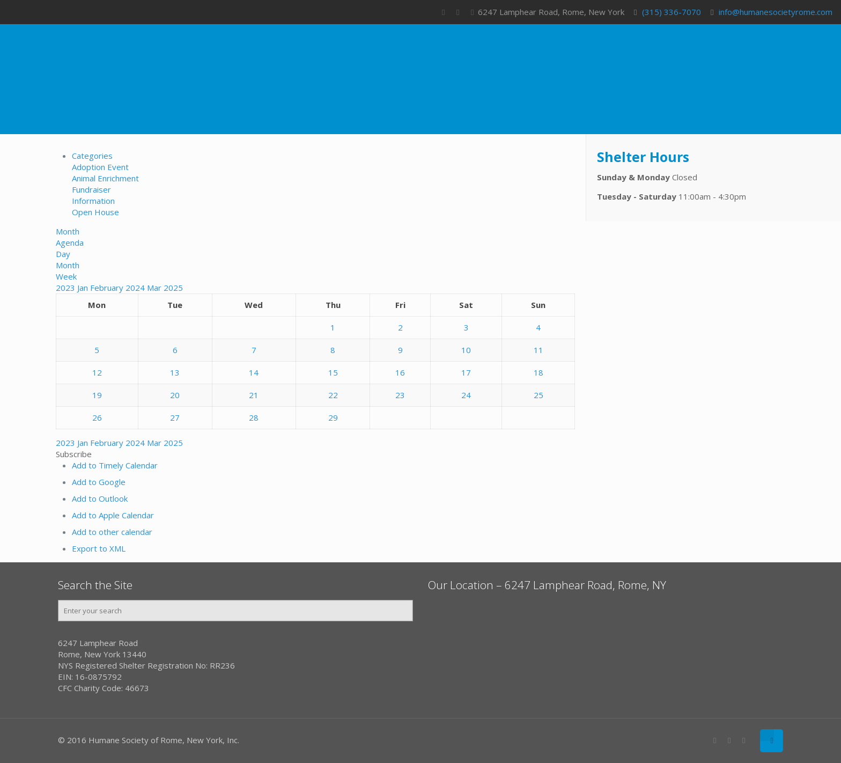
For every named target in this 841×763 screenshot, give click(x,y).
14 (254, 372)
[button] (74, 454)
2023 (66, 287)
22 (333, 395)
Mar (155, 287)
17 (466, 372)
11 (538, 349)
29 (333, 417)
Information (93, 200)
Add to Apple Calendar (113, 515)
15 (333, 372)
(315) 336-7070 (671, 11)
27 (175, 417)
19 (97, 395)
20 (175, 395)
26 (97, 417)
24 (466, 395)
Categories (92, 155)
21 (254, 395)
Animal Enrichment (105, 178)
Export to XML (99, 548)
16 (400, 372)
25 (538, 395)
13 (175, 372)
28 (254, 417)
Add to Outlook (100, 498)
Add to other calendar (112, 531)
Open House (95, 212)
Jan (83, 287)
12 (97, 372)
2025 (173, 287)
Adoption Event (100, 167)
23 (400, 395)
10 (466, 349)
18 (538, 372)
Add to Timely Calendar (115, 465)
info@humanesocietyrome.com (775, 11)
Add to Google (99, 481)
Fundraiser (91, 189)
